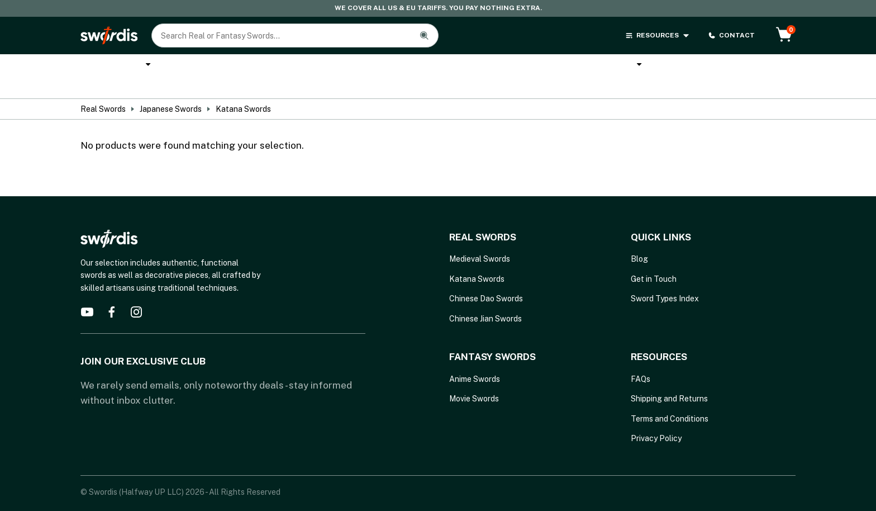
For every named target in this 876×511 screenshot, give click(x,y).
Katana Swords (200, 66)
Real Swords (111, 65)
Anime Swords (454, 66)
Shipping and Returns (669, 379)
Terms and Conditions (669, 398)
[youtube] (87, 292)
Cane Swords (373, 66)
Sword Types (689, 66)
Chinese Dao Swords (486, 279)
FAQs (640, 358)
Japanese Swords (171, 89)
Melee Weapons (545, 65)
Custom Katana (289, 66)
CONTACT (731, 35)
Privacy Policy (656, 418)
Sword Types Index (665, 279)
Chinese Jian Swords (485, 298)
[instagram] (136, 292)
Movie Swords (474, 379)
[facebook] (111, 292)
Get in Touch (654, 258)
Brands (622, 66)
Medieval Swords (479, 239)
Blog (639, 239)
